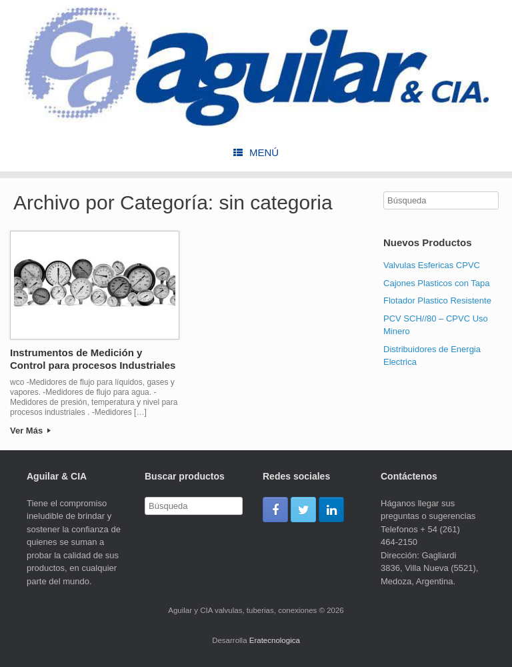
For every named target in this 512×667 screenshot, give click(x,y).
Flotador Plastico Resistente (437, 300)
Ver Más (30, 431)
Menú (256, 152)
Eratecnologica (274, 640)
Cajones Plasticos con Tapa (436, 283)
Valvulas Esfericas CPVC (431, 265)
